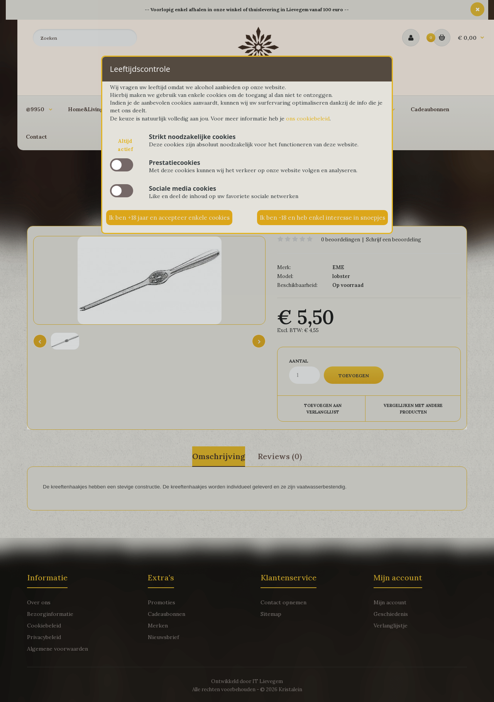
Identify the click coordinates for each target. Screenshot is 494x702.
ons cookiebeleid (308, 118)
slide (121, 164)
